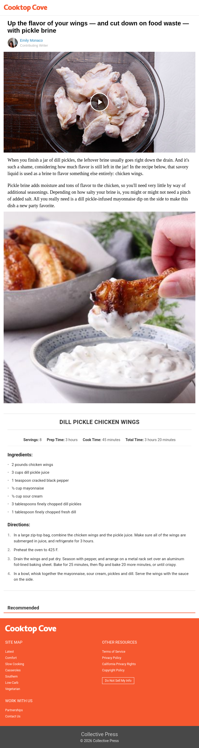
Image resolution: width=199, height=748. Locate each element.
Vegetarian (12, 689)
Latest (9, 651)
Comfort (11, 658)
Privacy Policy (111, 658)
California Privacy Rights (119, 664)
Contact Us (12, 716)
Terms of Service (113, 651)
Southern (11, 676)
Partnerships (14, 710)
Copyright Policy (113, 670)
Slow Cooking (14, 664)
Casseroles (12, 670)
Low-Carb (11, 683)
